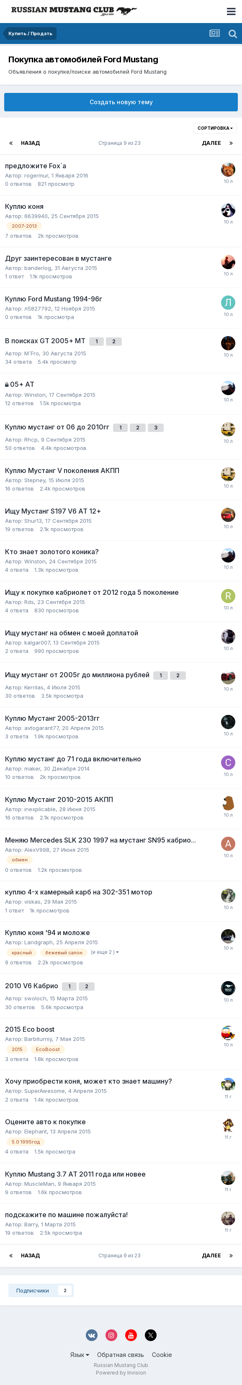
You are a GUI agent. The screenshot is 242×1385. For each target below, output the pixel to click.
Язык (79, 1354)
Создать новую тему (121, 101)
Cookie (162, 1354)
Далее (211, 143)
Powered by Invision (121, 1373)
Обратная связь (120, 1354)
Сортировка (215, 128)
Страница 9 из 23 (120, 143)
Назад (30, 143)
